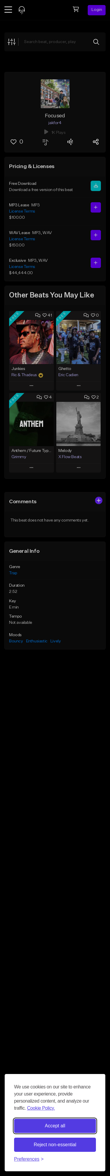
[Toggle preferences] (29, 1159)
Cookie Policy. (41, 1108)
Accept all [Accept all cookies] (55, 1125)
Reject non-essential (55, 1144)
